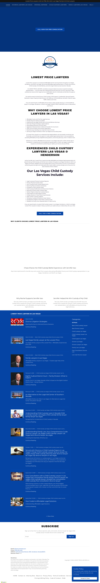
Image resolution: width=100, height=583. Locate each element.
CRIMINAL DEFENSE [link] (40, 5)
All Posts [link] (74, 322)
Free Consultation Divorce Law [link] (79, 351)
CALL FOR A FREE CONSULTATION (50, 213)
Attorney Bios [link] (30, 575)
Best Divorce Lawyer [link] (78, 328)
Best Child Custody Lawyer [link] (80, 325)
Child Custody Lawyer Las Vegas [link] (79, 335)
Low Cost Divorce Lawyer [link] (79, 355)
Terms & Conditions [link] (59, 575)
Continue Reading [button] (31, 327)
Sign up (71, 536)
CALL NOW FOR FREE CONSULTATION (50, 29)
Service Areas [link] (70, 575)
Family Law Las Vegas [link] (78, 347)
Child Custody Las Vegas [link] (79, 331)
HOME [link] (8, 5)
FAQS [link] (63, 578)
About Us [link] (39, 575)
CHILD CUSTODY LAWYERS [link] (58, 5)
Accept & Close (85, 578)
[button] (92, 5)
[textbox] (44, 536)
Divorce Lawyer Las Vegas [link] (79, 344)
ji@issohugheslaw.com (20, 548)
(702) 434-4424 (18, 550)
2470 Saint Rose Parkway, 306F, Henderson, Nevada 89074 (30, 551)
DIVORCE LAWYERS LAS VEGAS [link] (22, 5)
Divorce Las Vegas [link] (77, 341)
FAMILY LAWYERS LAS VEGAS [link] (78, 5)
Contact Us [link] (21, 575)
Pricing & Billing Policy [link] (42, 578)
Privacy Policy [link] (47, 575)
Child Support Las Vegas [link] (79, 338)
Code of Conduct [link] (55, 578)
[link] (40, 326)
